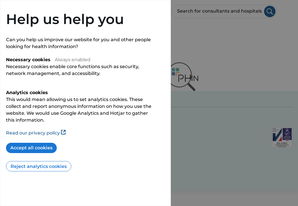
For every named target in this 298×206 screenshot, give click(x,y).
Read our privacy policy (36, 133)
